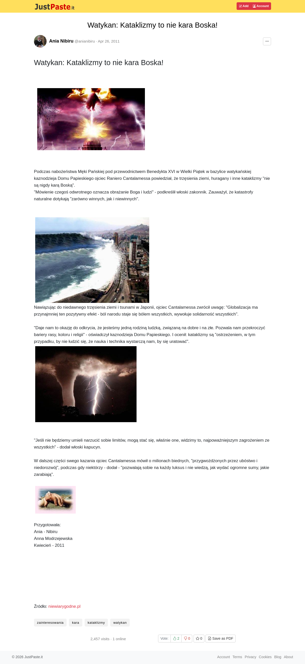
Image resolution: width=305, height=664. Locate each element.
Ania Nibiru (61, 41)
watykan (120, 622)
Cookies (265, 657)
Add (244, 6)
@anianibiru (84, 41)
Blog (277, 657)
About (288, 657)
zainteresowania (50, 622)
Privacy (250, 657)
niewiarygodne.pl (64, 606)
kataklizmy (96, 622)
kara (75, 622)
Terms (237, 657)
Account (261, 6)
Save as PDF (220, 638)
